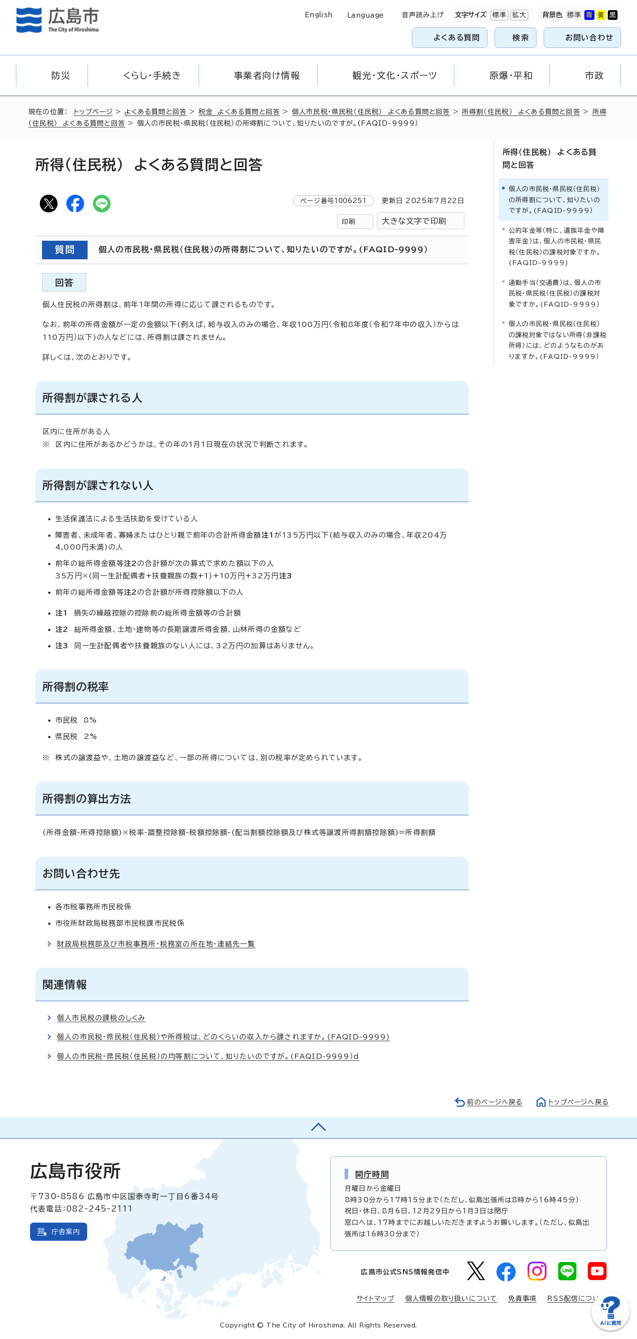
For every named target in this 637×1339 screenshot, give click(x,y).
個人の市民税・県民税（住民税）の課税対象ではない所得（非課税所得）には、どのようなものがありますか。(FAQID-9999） (557, 339)
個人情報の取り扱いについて (451, 1298)
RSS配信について (577, 1298)
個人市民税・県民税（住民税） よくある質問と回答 (374, 111)
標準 (499, 15)
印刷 (348, 221)
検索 (521, 37)
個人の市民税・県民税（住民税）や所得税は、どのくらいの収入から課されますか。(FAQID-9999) (224, 1036)
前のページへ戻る (492, 1102)
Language (365, 15)
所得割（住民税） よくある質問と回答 (525, 111)
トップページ (94, 111)
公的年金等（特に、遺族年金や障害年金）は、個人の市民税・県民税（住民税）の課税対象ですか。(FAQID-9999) (556, 245)
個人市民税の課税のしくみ (101, 1017)
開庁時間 (372, 1174)
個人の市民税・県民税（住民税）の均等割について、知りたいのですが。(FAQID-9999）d (208, 1056)
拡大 (518, 15)
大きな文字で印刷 (414, 221)
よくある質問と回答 (157, 111)
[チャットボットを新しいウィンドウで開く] (610, 1328)
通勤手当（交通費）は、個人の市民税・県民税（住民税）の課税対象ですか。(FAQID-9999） (555, 292)
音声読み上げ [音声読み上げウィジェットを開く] (423, 15)
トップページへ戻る (578, 1102)
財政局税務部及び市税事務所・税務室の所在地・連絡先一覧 (156, 943)
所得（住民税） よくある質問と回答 (553, 158)
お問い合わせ (589, 37)
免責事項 (522, 1298)
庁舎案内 (65, 1231)
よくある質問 (457, 37)
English (319, 15)
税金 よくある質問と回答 (242, 111)
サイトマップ (375, 1298)
